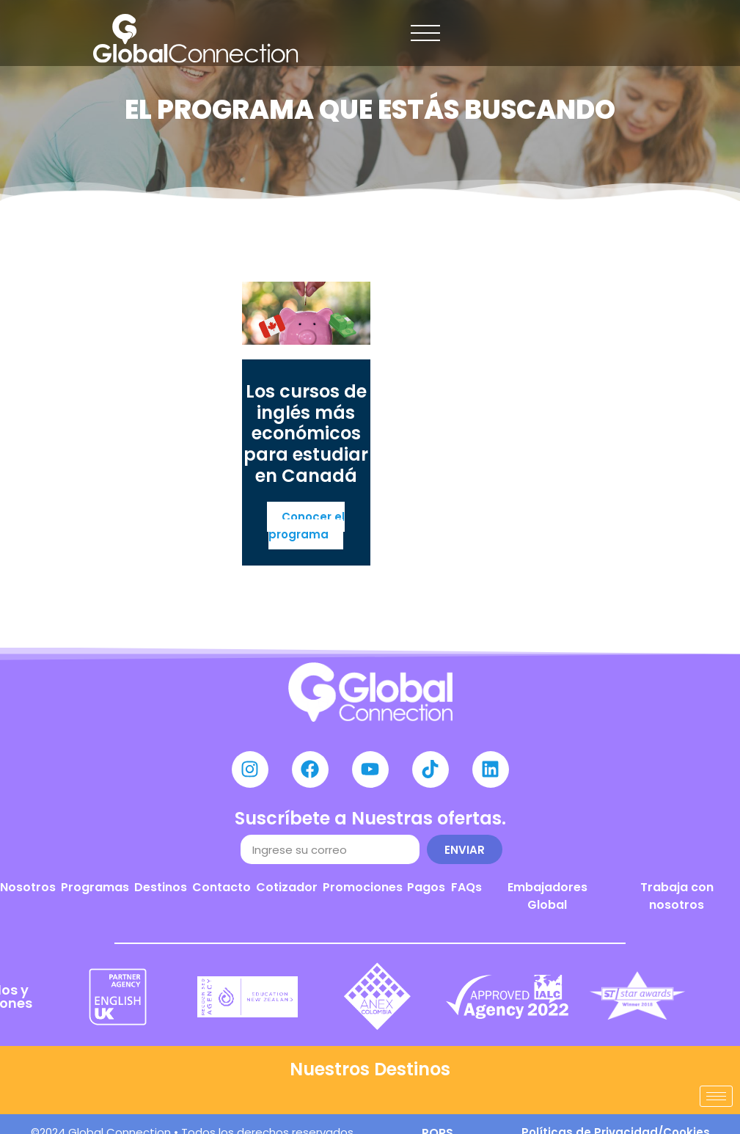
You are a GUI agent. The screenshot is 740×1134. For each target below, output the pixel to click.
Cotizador (287, 887)
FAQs (466, 887)
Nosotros (28, 887)
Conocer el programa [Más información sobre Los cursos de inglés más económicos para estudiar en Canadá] (306, 525)
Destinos (160, 887)
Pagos (426, 887)
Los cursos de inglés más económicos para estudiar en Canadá (305, 433)
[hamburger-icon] (716, 1096)
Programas (95, 887)
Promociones (363, 887)
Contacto (221, 887)
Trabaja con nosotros (677, 896)
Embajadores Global (547, 896)
